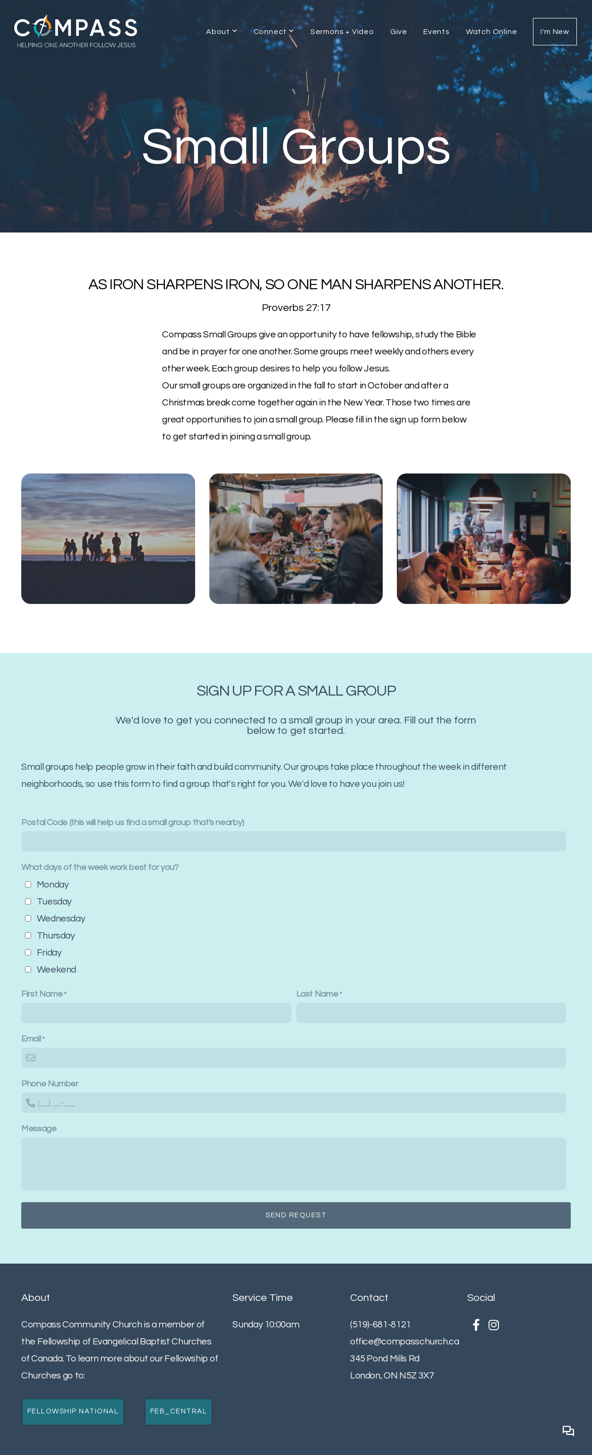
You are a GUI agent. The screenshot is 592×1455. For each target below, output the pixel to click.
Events (436, 31)
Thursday (56, 935)
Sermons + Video (342, 31)
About (222, 31)
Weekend (56, 969)
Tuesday (54, 901)
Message (38, 1128)
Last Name (317, 994)
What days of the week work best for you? (100, 867)
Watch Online (491, 31)
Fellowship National (73, 1411)
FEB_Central (178, 1411)
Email (31, 1038)
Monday (53, 884)
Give (398, 31)
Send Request (296, 1215)
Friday (49, 952)
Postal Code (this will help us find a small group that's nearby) (132, 822)
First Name (41, 994)
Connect (274, 31)
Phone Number (49, 1083)
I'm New (555, 31)
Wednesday (61, 918)
